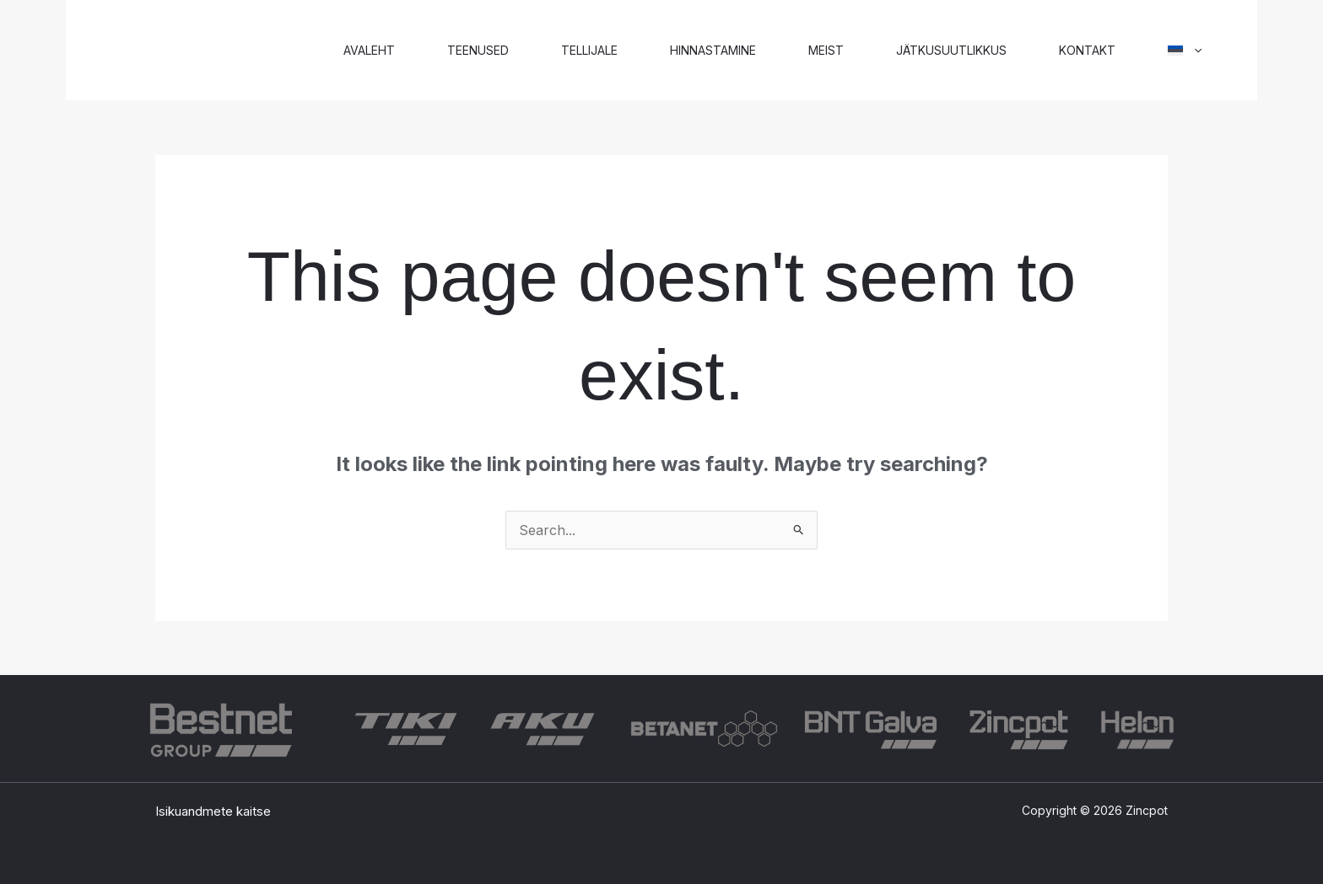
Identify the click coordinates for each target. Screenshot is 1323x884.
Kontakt (1087, 50)
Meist (826, 50)
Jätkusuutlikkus (951, 50)
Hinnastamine (713, 50)
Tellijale (589, 50)
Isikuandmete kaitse (213, 811)
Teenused (478, 50)
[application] (1194, 50)
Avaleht (369, 50)
